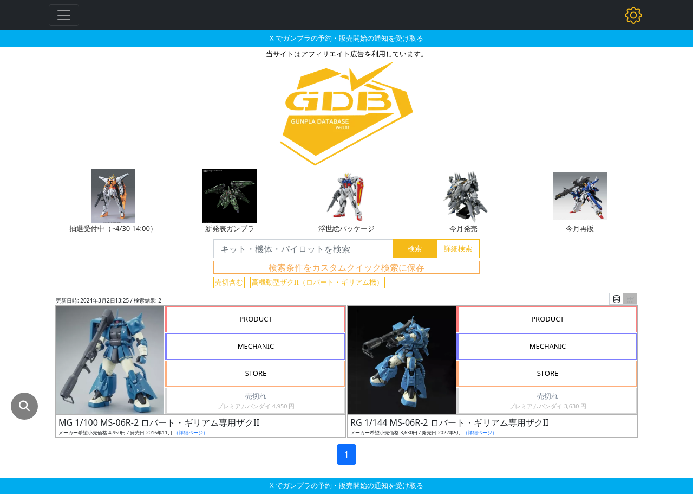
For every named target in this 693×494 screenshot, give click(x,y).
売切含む (229, 282)
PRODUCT (255, 319)
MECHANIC (256, 346)
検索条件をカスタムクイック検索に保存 (346, 267)
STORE (256, 373)
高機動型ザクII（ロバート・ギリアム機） (317, 282)
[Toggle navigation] (64, 15)
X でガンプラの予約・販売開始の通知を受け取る (346, 38)
